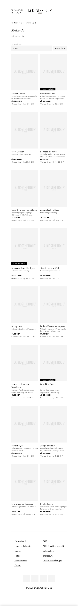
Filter (31, 48)
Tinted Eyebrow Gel (49, 267)
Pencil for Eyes (47, 384)
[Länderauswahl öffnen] (57, 10)
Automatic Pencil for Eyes (23, 267)
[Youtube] (43, 578)
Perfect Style (17, 445)
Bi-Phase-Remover (48, 151)
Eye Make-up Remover (22, 503)
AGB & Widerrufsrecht (53, 545)
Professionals (20, 541)
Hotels (17, 555)
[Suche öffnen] (65, 610)
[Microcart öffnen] (57, 18)
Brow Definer (17, 151)
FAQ (45, 541)
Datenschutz (48, 550)
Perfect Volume (18, 93)
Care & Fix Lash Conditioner (24, 209)
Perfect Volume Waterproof (52, 326)
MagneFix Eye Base (49, 209)
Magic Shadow (47, 445)
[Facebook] (34, 578)
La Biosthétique (17, 23)
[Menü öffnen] (39, 610)
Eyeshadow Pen (47, 93)
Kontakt (17, 565)
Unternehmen (20, 560)
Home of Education (23, 545)
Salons (17, 550)
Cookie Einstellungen (52, 560)
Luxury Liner (16, 326)
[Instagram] (51, 578)
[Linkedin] (26, 578)
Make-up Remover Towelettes (20, 386)
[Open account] (57, 14)
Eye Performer (47, 503)
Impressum (48, 555)
